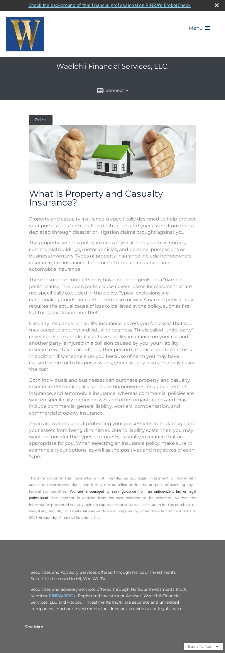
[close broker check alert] (216, 5)
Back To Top (203, 646)
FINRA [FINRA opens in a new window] (55, 595)
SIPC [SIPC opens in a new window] (68, 595)
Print (41, 119)
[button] (199, 28)
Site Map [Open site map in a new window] (34, 627)
